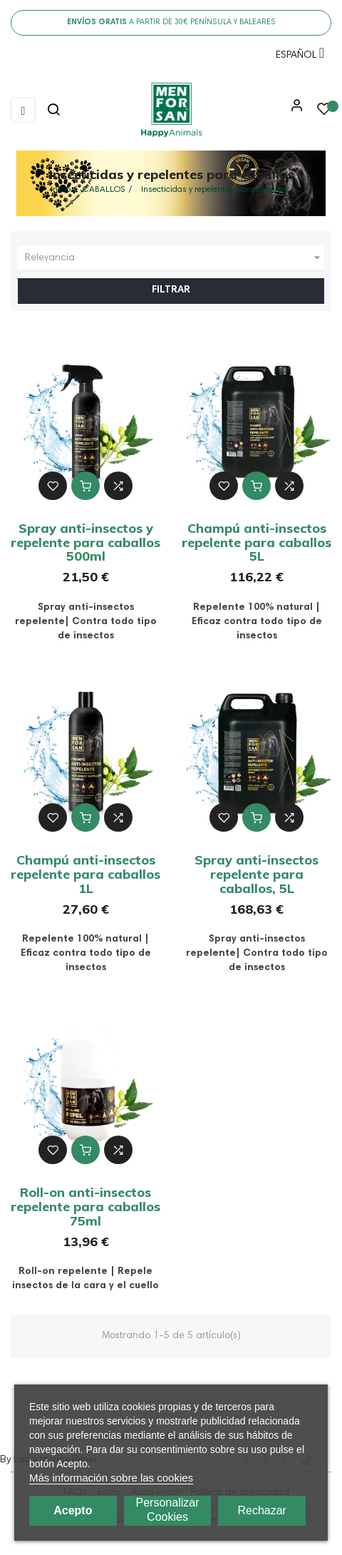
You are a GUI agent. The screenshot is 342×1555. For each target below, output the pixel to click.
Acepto (72, 1510)
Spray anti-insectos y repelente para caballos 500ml (85, 542)
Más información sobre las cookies (111, 1478)
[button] (293, 110)
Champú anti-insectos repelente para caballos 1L (85, 874)
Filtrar (171, 290)
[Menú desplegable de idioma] (296, 58)
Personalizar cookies (168, 1510)
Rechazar (261, 1510)
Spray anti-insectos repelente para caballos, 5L (256, 874)
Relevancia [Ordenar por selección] (174, 258)
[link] (171, 110)
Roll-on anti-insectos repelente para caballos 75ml (85, 1206)
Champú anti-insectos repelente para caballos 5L (256, 542)
